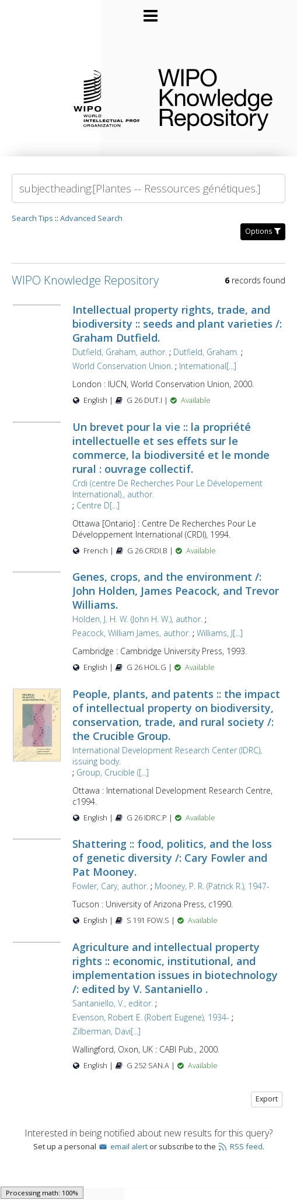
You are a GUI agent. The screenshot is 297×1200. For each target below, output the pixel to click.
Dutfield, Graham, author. (119, 351)
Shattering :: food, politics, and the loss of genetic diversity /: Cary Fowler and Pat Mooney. (172, 858)
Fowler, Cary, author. (110, 886)
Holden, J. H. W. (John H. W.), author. (137, 618)
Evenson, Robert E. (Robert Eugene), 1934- (150, 1017)
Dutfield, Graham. (206, 351)
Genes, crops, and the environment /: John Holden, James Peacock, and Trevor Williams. (175, 591)
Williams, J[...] (220, 632)
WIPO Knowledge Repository (218, 97)
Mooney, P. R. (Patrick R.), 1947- (212, 886)
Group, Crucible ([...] (112, 772)
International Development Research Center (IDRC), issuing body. (167, 756)
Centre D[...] (98, 505)
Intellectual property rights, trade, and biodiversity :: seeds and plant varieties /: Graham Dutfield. (177, 324)
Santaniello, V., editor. (112, 1003)
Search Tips (32, 218)
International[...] (207, 365)
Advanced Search (91, 218)
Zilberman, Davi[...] (106, 1031)
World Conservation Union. (122, 365)
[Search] (148, 188)
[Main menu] (149, 11)
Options (263, 231)
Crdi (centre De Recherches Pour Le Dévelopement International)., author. (167, 489)
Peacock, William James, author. (131, 632)
